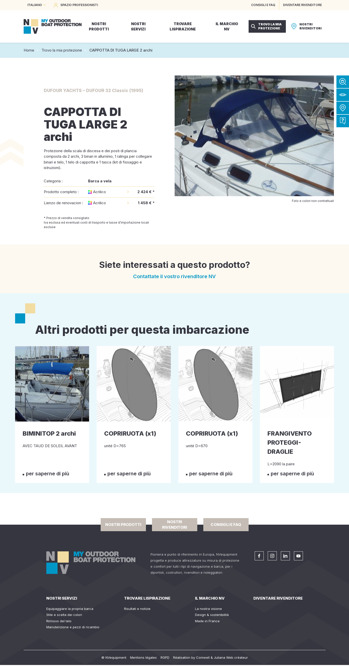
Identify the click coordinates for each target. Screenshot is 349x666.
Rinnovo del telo (58, 621)
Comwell (203, 657)
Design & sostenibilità (212, 615)
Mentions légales (143, 657)
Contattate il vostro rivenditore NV (174, 276)
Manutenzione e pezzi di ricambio (72, 627)
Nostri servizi (61, 598)
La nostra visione (208, 609)
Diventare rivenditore (278, 598)
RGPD (165, 657)
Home (29, 50)
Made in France (207, 621)
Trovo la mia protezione (62, 50)
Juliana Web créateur (231, 657)
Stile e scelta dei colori (64, 615)
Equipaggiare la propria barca (69, 609)
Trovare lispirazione (147, 598)
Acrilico (99, 191)
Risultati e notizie (137, 609)
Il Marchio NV (210, 598)
